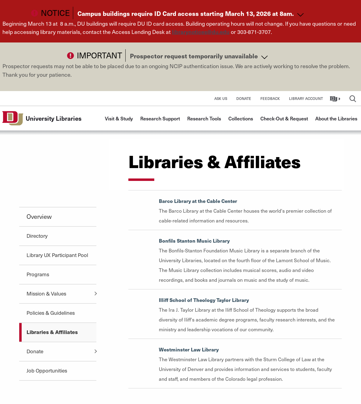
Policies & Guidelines (51, 312)
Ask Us (220, 98)
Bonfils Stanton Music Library (194, 240)
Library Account (306, 98)
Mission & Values (46, 293)
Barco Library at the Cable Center (198, 200)
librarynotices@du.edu (201, 31)
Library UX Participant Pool (57, 255)
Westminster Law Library (189, 349)
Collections (240, 118)
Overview (39, 216)
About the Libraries (336, 118)
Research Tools (204, 118)
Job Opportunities (47, 370)
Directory (37, 235)
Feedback (270, 98)
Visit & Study (119, 118)
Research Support (160, 118)
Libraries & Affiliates (52, 332)
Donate (243, 98)
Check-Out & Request (284, 118)
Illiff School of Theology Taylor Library (204, 299)
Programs (38, 274)
